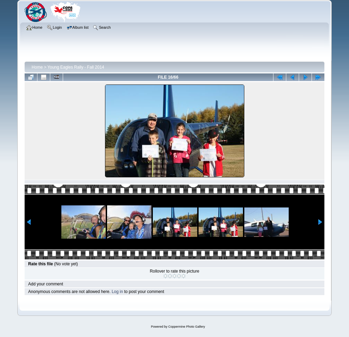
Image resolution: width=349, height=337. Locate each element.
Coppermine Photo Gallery (186, 326)
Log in (117, 291)
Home (37, 67)
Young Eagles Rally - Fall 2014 (75, 67)
